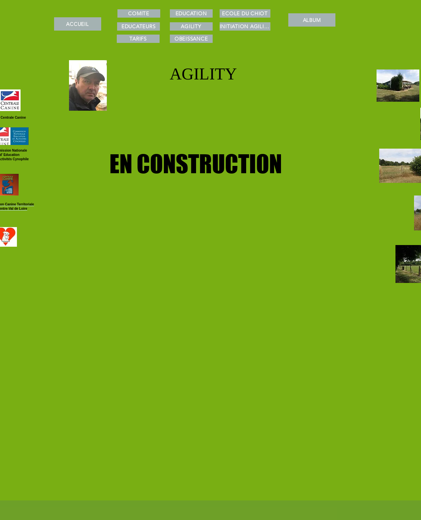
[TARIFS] (138, 39)
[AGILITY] (191, 26)
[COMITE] (138, 13)
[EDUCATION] (191, 13)
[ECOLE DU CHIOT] (245, 13)
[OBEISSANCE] (191, 39)
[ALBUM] (311, 20)
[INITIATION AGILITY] (245, 26)
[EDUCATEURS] (138, 26)
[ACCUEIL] (77, 24)
